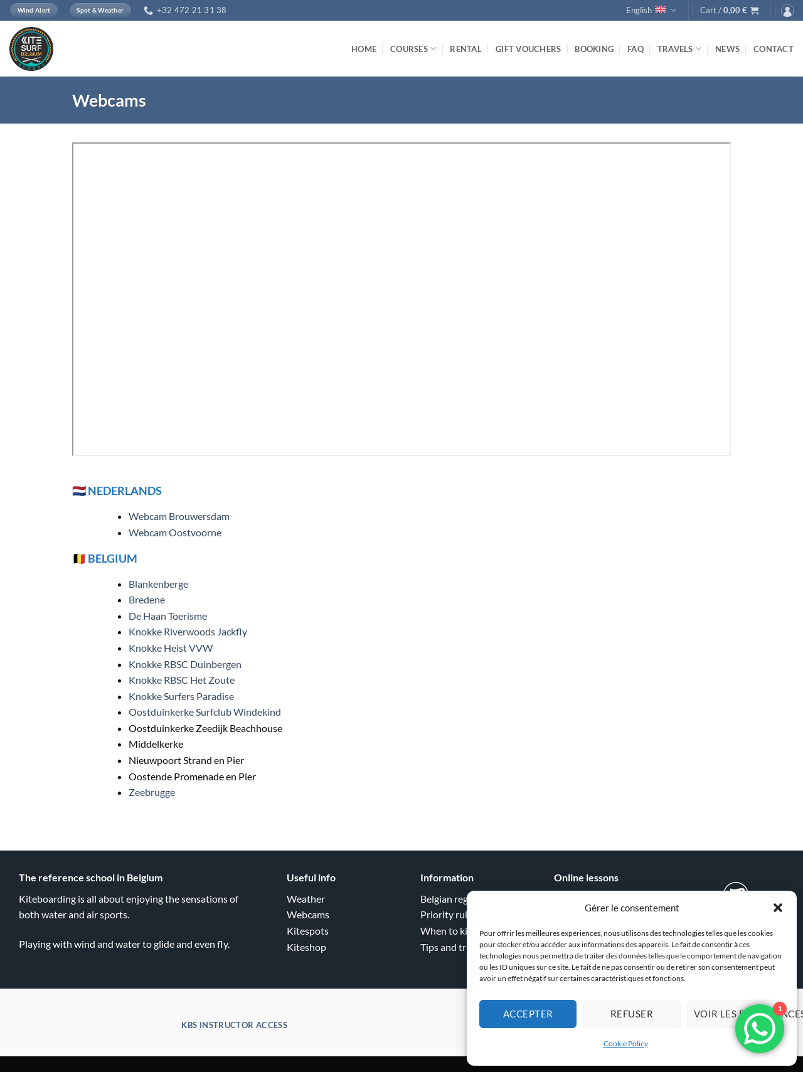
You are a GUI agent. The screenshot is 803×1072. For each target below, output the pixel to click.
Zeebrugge (152, 792)
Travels (679, 49)
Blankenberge (158, 584)
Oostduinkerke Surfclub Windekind (205, 712)
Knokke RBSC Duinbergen (185, 664)
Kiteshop (306, 947)
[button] (778, 907)
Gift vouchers (528, 49)
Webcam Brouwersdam (179, 516)
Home (363, 49)
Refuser (631, 1013)
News (727, 49)
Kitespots (308, 931)
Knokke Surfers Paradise (181, 696)
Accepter (528, 1013)
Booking (594, 49)
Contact (773, 49)
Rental (466, 49)
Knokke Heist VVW (171, 648)
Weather (306, 899)
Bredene (147, 599)
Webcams (308, 914)
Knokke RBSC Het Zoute (182, 680)
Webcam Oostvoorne (175, 532)
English (651, 10)
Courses (413, 49)
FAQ (635, 49)
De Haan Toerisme (168, 616)
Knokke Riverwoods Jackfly (188, 631)
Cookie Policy (626, 1043)
